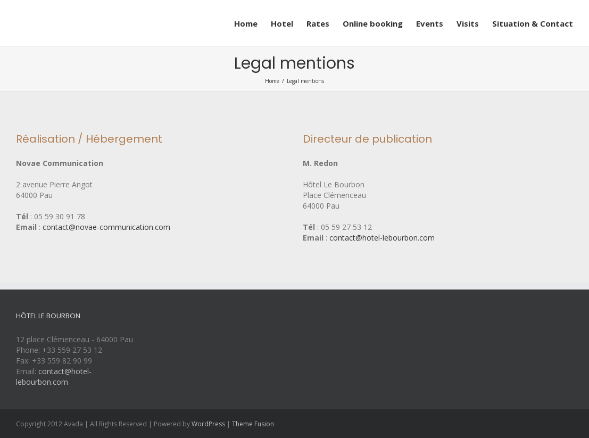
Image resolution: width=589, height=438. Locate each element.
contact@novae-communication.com (106, 227)
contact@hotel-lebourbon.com (382, 238)
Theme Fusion (253, 423)
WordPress (208, 423)
